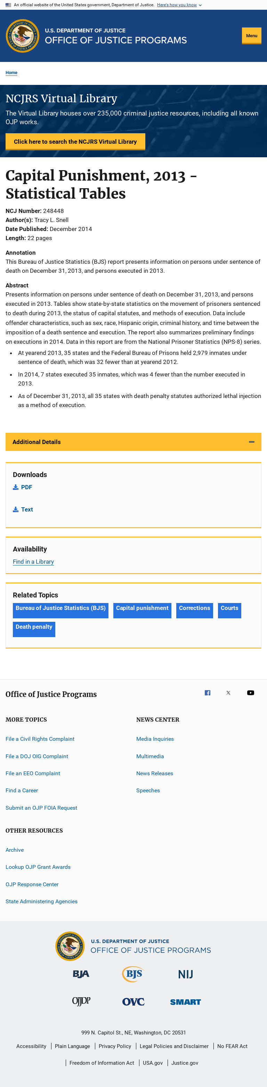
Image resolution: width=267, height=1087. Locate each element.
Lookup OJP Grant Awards (38, 867)
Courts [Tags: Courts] (229, 607)
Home (11, 72)
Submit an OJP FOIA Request (41, 807)
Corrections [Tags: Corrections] (194, 607)
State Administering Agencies (42, 901)
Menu (251, 35)
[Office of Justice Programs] (23, 36)
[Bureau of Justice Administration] (81, 979)
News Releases (154, 773)
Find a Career (22, 790)
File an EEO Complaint (33, 773)
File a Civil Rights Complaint (40, 739)
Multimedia (150, 756)
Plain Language (72, 1046)
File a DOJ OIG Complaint (37, 756)
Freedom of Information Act (102, 1063)
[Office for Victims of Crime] (133, 1007)
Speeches (148, 790)
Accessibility (31, 1046)
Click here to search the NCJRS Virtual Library (75, 141)
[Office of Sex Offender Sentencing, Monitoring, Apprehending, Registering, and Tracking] (185, 1006)
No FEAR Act (232, 1046)
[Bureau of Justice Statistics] (133, 983)
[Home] (116, 36)
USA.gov (153, 1063)
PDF (26, 487)
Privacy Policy (115, 1046)
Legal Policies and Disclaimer (174, 1046)
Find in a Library (33, 561)
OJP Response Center (32, 884)
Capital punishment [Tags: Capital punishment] (142, 607)
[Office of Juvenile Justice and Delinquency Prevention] (81, 1008)
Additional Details (37, 441)
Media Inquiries (155, 739)
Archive (15, 850)
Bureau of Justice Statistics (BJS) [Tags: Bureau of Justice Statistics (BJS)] (61, 607)
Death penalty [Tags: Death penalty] (34, 626)
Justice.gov (184, 1063)
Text (27, 509)
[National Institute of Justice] (186, 979)
